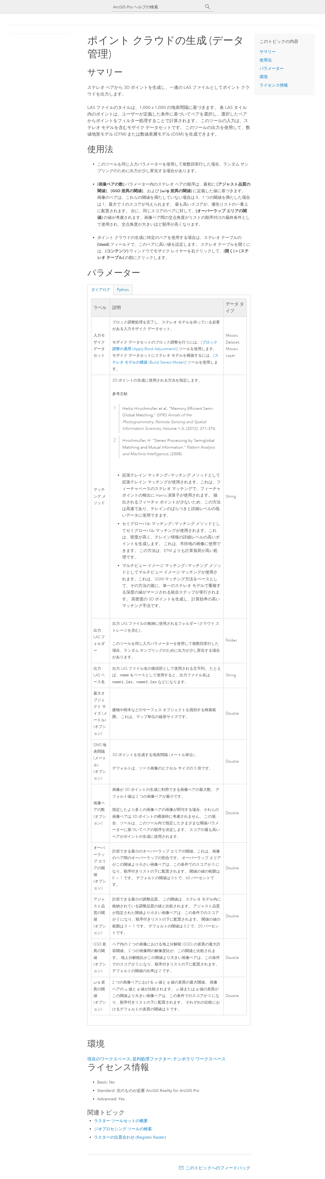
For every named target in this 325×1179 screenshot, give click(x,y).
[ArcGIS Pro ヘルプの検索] (157, 7)
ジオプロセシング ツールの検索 (123, 1129)
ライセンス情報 (273, 85)
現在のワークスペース (109, 1059)
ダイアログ (100, 289)
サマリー (267, 51)
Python (123, 289)
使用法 (265, 60)
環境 (263, 76)
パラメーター (271, 68)
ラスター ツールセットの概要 (121, 1121)
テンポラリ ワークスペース (199, 1059)
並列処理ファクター (151, 1059)
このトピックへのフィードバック (218, 1168)
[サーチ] (207, 6)
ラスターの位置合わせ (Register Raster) (130, 1138)
